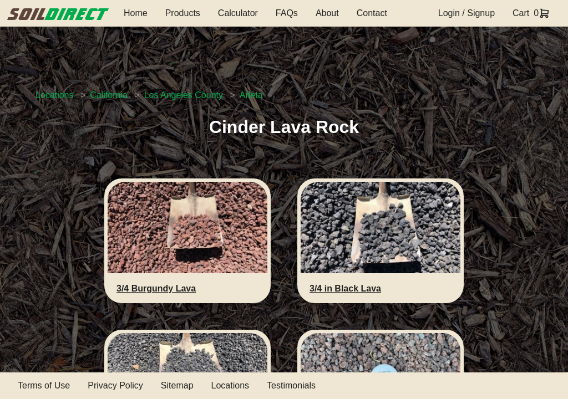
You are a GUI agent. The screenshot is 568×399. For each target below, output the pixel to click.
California (109, 95)
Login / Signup (466, 13)
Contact (372, 13)
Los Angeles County (183, 95)
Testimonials (291, 385)
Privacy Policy (115, 385)
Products (182, 13)
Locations (55, 95)
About (327, 13)
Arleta (251, 95)
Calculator (238, 13)
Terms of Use (44, 385)
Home (136, 13)
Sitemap (177, 385)
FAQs (287, 13)
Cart (521, 13)
